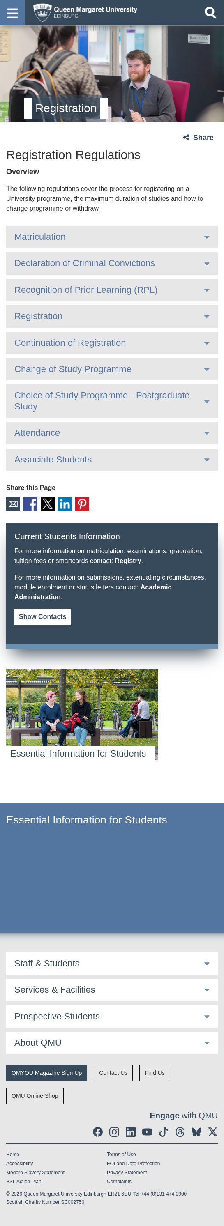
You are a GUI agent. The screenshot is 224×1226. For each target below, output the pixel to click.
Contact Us (113, 1073)
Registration (38, 316)
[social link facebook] (98, 1132)
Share (203, 137)
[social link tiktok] (164, 1132)
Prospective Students (57, 1016)
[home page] (82, 12)
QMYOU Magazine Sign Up (47, 1073)
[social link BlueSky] (196, 1132)
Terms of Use (121, 1154)
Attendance (37, 433)
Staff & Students (47, 963)
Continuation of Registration (70, 343)
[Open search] (210, 13)
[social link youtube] (147, 1132)
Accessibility (19, 1163)
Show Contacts (43, 616)
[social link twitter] (213, 1132)
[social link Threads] (180, 1132)
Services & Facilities (54, 989)
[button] (12, 12)
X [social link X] (48, 504)
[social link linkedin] (131, 1132)
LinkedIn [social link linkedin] (65, 504)
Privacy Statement (127, 1172)
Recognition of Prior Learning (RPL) (86, 290)
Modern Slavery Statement (35, 1172)
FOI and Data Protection (133, 1163)
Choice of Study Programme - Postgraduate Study (102, 400)
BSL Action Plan (24, 1182)
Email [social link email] (13, 504)
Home (12, 1154)
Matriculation (40, 237)
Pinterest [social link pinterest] (82, 504)
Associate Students (53, 459)
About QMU (38, 1042)
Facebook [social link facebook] (30, 504)
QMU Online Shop (35, 1096)
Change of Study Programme (73, 369)
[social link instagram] (114, 1132)
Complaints (119, 1182)
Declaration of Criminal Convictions (84, 263)
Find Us (154, 1073)
